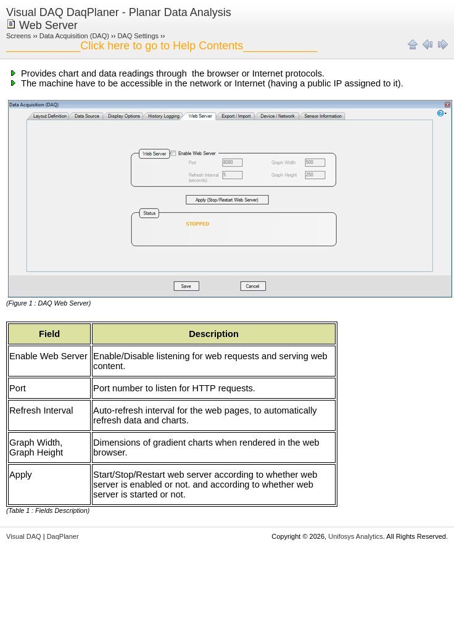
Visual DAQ (23, 536)
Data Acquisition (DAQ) (74, 36)
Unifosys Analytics (355, 536)
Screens (18, 36)
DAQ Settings (138, 36)
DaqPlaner (63, 536)
